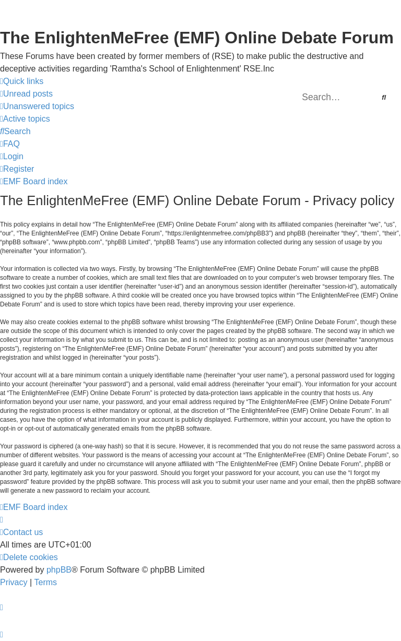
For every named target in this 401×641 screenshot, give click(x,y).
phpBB (59, 569)
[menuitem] (26, 94)
